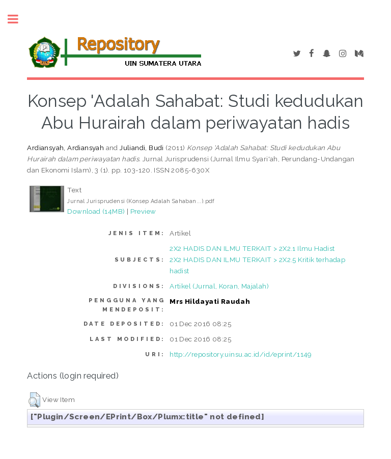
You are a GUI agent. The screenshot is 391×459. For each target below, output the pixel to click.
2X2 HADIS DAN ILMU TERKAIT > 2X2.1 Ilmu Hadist (252, 248)
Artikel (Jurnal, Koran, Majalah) (219, 286)
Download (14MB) (96, 211)
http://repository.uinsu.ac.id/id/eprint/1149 (241, 354)
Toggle (18, 19)
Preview (143, 211)
